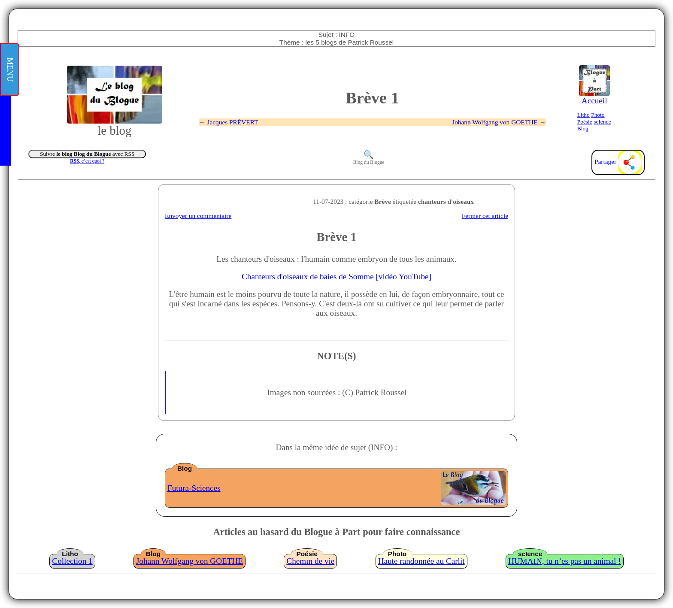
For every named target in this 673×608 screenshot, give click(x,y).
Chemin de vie (310, 561)
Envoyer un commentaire (198, 215)
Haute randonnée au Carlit (421, 561)
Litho (583, 115)
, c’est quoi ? (87, 160)
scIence (602, 121)
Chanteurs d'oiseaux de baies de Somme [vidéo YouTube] (336, 276)
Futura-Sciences (194, 488)
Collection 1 (72, 561)
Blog (582, 128)
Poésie (584, 121)
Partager (618, 161)
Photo (597, 115)
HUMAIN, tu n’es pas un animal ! (564, 561)
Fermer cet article (485, 215)
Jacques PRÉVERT (232, 122)
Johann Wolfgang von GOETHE (494, 122)
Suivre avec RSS (87, 154)
